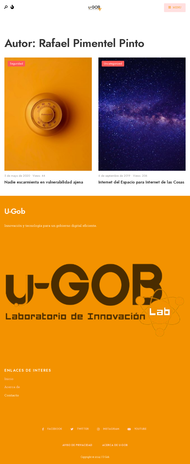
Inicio (8, 379)
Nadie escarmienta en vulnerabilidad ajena (43, 182)
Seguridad (16, 63)
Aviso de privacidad (77, 445)
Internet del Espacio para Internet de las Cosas (141, 182)
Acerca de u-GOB (115, 445)
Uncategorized (113, 63)
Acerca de (12, 387)
